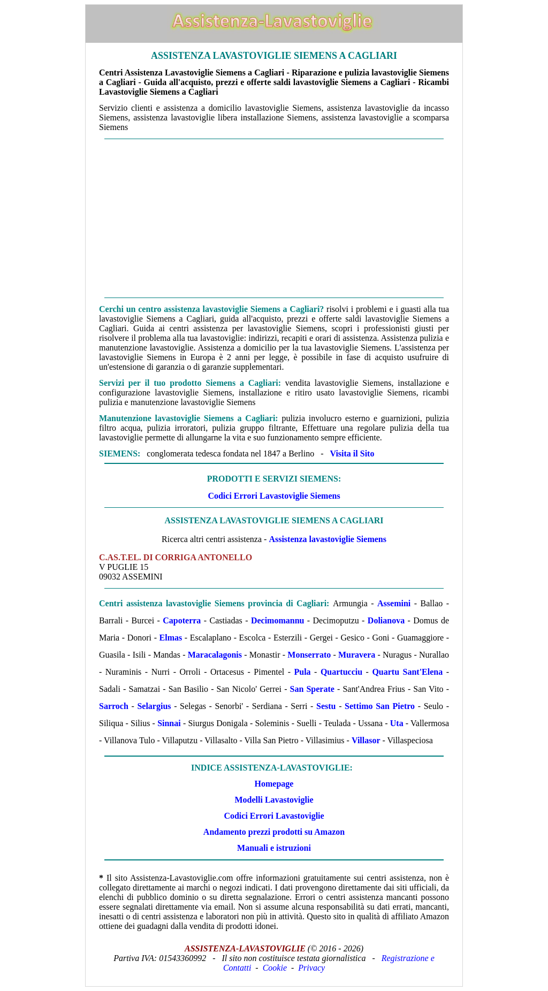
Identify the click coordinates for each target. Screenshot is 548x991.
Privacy (311, 967)
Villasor (366, 740)
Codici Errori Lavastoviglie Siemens (274, 495)
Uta (397, 723)
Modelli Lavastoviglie (273, 799)
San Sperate (312, 688)
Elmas (170, 637)
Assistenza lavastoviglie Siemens (327, 539)
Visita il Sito (352, 453)
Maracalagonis (215, 654)
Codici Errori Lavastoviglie (274, 815)
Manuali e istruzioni (274, 847)
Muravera (356, 654)
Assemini (393, 603)
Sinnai (169, 723)
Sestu (326, 706)
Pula (302, 671)
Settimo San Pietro (380, 706)
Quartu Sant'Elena (407, 671)
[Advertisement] (274, 218)
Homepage (274, 783)
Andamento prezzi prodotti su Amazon (274, 831)
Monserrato (309, 654)
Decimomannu (278, 620)
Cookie (275, 967)
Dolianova (386, 620)
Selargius (154, 706)
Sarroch (113, 706)
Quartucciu (341, 671)
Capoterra (182, 620)
